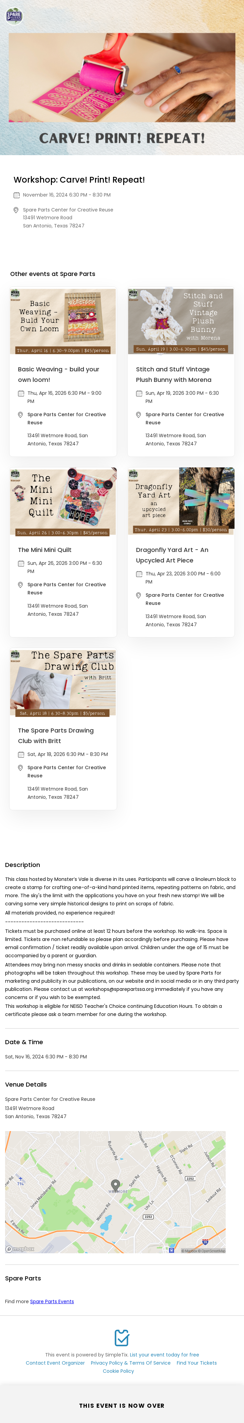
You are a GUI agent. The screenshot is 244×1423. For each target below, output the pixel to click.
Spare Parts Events (52, 1301)
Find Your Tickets (197, 1363)
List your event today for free (164, 1354)
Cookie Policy (118, 1371)
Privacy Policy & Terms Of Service (131, 1363)
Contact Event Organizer (55, 1363)
